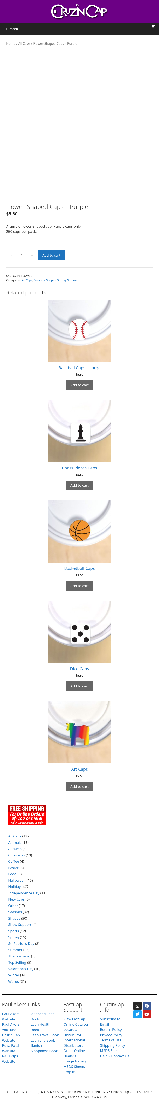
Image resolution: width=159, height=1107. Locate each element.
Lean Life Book (43, 1040)
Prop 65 (69, 1071)
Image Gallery (75, 1061)
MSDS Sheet (110, 1050)
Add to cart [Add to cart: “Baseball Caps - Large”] (79, 384)
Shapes (51, 280)
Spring (61, 280)
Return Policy (111, 1029)
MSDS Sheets (74, 1066)
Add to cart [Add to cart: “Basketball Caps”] (79, 585)
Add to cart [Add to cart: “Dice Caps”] (79, 686)
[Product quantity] (22, 255)
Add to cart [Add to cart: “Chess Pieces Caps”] (79, 485)
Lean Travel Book (45, 1034)
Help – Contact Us (114, 1056)
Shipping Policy (112, 1045)
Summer (73, 280)
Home (10, 43)
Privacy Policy (111, 1034)
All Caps (24, 43)
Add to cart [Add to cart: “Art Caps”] (79, 786)
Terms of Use (111, 1040)
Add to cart (51, 255)
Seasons (39, 280)
